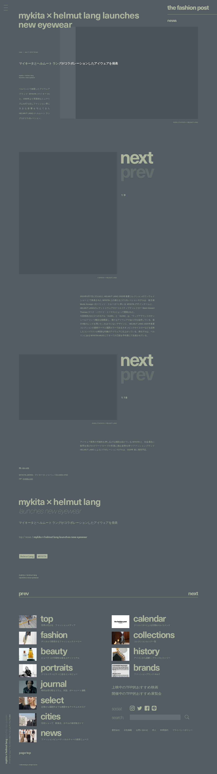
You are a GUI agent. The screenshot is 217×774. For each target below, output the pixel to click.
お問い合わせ (142, 730)
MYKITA (42, 556)
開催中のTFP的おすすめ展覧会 (137, 694)
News (172, 20)
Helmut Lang (27, 556)
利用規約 (164, 730)
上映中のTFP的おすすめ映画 (135, 687)
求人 (154, 730)
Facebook (147, 708)
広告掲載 (128, 730)
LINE (154, 708)
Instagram (132, 708)
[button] (138, 156)
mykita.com (28, 479)
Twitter (139, 708)
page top (25, 752)
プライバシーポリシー (182, 730)
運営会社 (116, 730)
